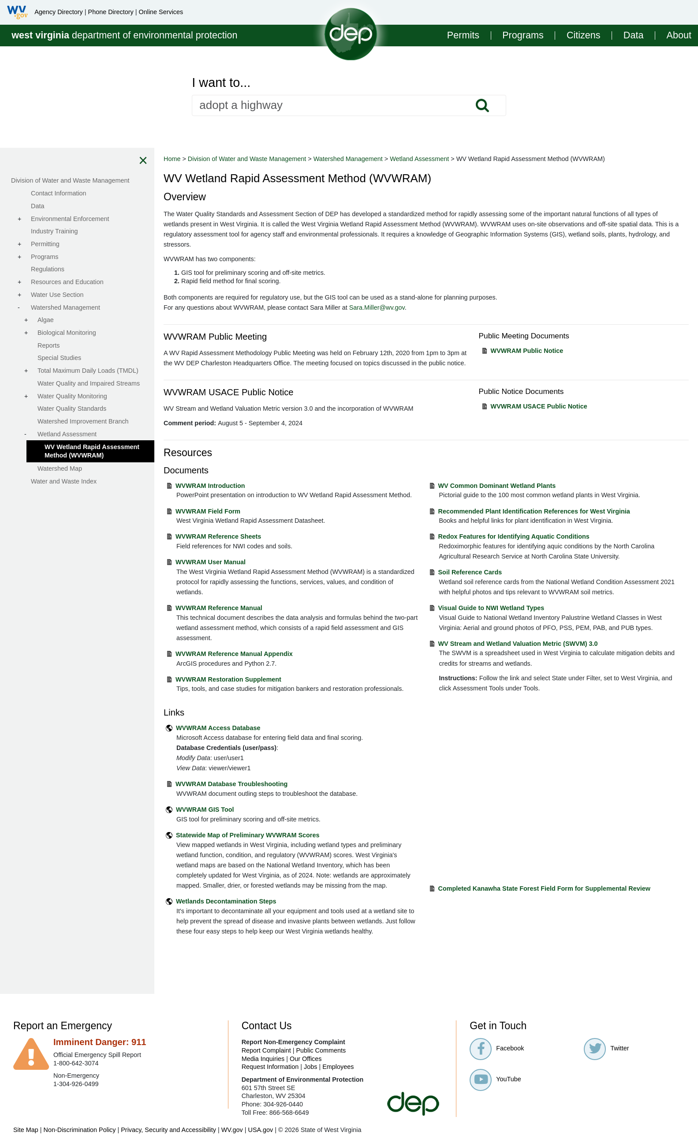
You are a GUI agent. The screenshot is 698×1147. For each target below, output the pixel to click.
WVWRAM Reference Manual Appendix (234, 653)
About (679, 35)
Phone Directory (111, 11)
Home (172, 158)
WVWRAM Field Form (207, 511)
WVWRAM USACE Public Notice (539, 406)
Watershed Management (348, 158)
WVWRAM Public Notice (527, 350)
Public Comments (321, 1050)
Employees (338, 1066)
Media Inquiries (263, 1058)
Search (482, 105)
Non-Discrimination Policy (80, 1129)
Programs (523, 35)
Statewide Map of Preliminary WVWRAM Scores (247, 835)
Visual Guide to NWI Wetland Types (491, 607)
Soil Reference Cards (470, 572)
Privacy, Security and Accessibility (168, 1129)
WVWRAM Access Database (218, 727)
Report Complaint (266, 1050)
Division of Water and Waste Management (247, 158)
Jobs (310, 1066)
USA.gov (260, 1129)
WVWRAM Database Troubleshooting (231, 783)
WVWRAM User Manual (210, 562)
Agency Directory (58, 11)
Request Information (270, 1066)
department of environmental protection (124, 35)
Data (633, 35)
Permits (463, 35)
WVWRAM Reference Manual (218, 607)
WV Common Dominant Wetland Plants (497, 485)
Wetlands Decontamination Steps (226, 901)
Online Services (160, 11)
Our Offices (306, 1058)
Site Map (25, 1129)
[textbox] (349, 105)
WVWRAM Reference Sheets (218, 536)
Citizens (584, 35)
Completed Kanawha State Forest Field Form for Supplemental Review (544, 888)
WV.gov (232, 1129)
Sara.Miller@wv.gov (377, 307)
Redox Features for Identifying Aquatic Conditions (514, 536)
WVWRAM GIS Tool (205, 809)
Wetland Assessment (419, 158)
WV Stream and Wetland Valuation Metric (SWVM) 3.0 (518, 643)
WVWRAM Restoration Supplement (228, 679)
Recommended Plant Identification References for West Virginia (534, 511)
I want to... (221, 83)
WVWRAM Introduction (210, 485)
